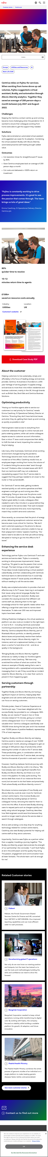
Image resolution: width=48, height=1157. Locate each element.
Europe (5, 67)
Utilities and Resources (19, 67)
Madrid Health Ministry (16, 1063)
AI (32, 67)
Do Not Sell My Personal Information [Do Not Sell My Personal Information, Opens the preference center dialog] (24, 1153)
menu (33, 57)
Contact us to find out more (20, 1113)
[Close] (46, 1134)
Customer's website (10, 312)
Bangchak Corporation (16, 1010)
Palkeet (10, 908)
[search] (40, 3)
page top (44, 1129)
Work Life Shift (8, 72)
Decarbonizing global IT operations (21, 959)
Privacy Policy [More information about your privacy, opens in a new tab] (36, 1141)
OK (24, 1146)
